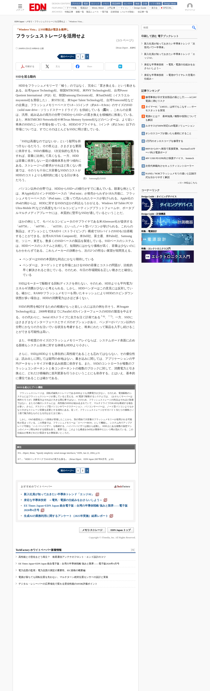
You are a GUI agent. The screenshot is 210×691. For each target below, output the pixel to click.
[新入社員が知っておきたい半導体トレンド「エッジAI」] (61, 494)
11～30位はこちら (188, 182)
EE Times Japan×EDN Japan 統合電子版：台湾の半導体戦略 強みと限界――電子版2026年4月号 (68, 563)
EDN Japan (19, 21)
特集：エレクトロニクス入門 (155, 248)
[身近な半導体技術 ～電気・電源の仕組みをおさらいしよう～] (65, 500)
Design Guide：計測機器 (153, 214)
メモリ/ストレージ (92, 530)
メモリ (29, 21)
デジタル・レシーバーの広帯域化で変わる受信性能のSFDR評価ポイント (57, 583)
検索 (194, 27)
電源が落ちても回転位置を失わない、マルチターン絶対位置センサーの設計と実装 (63, 577)
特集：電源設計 (149, 231)
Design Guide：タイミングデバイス (159, 196)
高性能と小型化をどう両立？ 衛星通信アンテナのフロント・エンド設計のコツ (62, 556)
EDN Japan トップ (121, 530)
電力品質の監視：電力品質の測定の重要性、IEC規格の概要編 (51, 570)
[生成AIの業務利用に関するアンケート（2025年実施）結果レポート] (68, 515)
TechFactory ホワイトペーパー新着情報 (39, 550)
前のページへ (67, 56)
